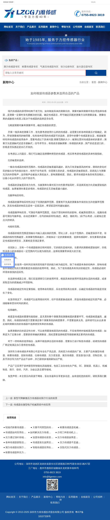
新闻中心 (54, 27)
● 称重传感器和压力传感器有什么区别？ (15, 452)
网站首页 (8, 27)
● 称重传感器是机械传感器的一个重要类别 (70, 427)
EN (94, 2)
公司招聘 (77, 27)
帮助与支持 (66, 28)
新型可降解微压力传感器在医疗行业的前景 (35, 398)
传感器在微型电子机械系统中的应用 (32, 404)
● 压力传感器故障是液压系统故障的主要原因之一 (67, 437)
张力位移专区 (67, 66)
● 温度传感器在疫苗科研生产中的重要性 (43, 437)
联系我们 (100, 27)
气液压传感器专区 (49, 66)
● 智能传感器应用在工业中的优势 (43, 447)
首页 (94, 82)
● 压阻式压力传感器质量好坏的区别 (70, 447)
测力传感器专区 (12, 66)
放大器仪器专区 (84, 66)
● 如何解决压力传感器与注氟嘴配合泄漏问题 (40, 432)
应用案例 (43, 27)
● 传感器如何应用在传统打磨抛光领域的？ (15, 432)
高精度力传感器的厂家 (69, 351)
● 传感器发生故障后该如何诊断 (43, 442)
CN (92, 2)
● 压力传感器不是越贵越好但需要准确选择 (70, 442)
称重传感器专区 (30, 66)
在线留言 (89, 27)
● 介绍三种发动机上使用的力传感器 (67, 432)
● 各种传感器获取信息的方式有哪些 (15, 442)
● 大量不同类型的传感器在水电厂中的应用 (43, 427)
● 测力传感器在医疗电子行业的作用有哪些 (15, 447)
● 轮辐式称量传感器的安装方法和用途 (15, 427)
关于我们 (20, 27)
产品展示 (31, 27)
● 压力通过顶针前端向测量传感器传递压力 (15, 437)
